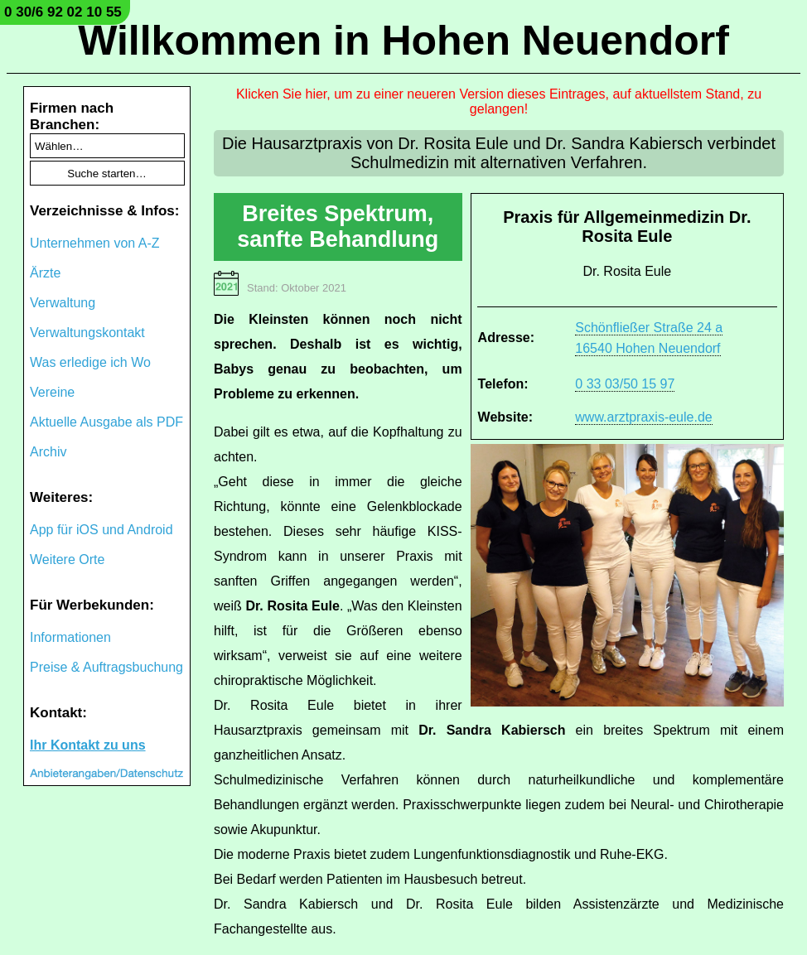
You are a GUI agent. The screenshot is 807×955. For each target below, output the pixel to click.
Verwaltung (62, 303)
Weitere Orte (67, 559)
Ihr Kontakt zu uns (88, 745)
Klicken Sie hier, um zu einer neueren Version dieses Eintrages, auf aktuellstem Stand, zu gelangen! (498, 101)
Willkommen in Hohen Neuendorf (403, 40)
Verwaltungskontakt (87, 333)
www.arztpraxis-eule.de (643, 417)
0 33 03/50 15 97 (624, 384)
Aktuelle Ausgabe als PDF (106, 422)
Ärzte (45, 273)
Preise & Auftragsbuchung (106, 667)
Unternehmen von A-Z (95, 243)
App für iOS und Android (101, 530)
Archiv (48, 452)
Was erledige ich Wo (90, 362)
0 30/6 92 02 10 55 (63, 12)
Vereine (52, 392)
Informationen (70, 637)
